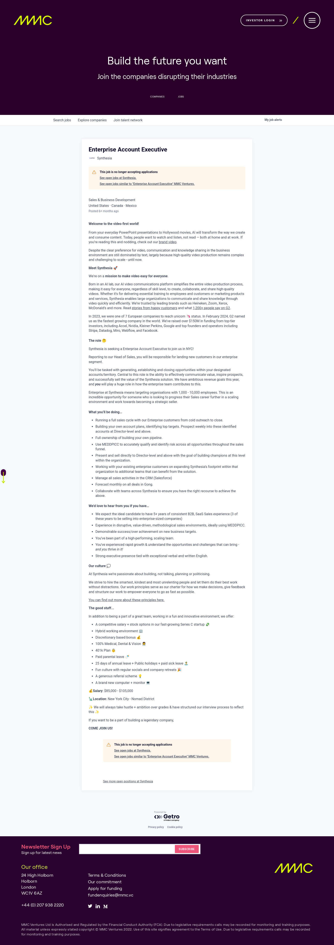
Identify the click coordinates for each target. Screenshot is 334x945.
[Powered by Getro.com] (167, 816)
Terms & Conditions (107, 875)
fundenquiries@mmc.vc (111, 894)
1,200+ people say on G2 (211, 308)
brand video (168, 242)
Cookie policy (175, 827)
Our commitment (105, 881)
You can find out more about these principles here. (126, 600)
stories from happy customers (154, 308)
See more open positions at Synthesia (128, 781)
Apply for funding (105, 888)
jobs (62, 120)
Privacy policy (156, 827)
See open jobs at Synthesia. (118, 178)
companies (92, 120)
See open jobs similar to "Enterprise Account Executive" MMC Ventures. (147, 184)
